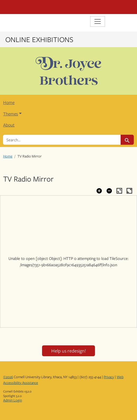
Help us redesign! (68, 350)
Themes (10, 114)
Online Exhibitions (39, 39)
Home (9, 102)
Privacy (109, 376)
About (9, 125)
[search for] (62, 140)
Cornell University (29, 7)
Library (19, 22)
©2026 (8, 376)
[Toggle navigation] (97, 21)
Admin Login (12, 400)
